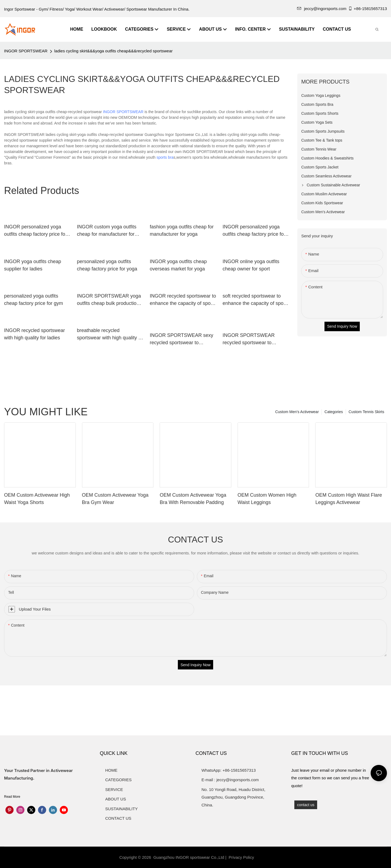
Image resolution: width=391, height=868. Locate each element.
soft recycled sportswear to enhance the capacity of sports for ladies (256, 300)
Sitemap (264, 857)
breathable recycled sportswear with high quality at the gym (109, 335)
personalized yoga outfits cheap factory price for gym (33, 299)
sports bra (164, 157)
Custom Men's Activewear (297, 412)
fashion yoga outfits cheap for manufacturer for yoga (182, 230)
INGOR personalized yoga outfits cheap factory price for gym (35, 231)
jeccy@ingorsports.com (321, 8)
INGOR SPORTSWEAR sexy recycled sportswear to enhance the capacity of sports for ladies (183, 339)
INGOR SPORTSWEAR (26, 51)
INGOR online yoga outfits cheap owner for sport (251, 265)
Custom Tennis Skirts (366, 412)
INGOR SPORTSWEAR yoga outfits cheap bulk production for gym (109, 300)
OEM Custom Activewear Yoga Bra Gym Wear (115, 498)
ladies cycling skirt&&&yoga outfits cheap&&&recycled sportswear (113, 51)
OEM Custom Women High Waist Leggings (267, 498)
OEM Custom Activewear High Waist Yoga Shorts (37, 498)
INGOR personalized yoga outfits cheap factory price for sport (254, 231)
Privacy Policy (241, 857)
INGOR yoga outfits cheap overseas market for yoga (178, 265)
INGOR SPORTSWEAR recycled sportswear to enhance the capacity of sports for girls (256, 339)
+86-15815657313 (367, 8)
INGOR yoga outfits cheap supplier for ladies (32, 265)
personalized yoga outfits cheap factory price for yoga (107, 265)
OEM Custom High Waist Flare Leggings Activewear (348, 498)
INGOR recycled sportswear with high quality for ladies (34, 334)
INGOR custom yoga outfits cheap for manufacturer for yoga (106, 231)
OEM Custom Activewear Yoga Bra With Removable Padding (193, 498)
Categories (333, 412)
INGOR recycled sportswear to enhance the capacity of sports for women (183, 300)
